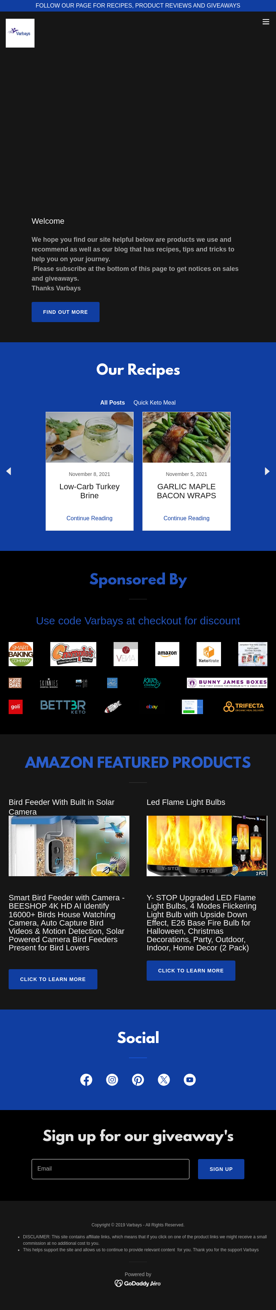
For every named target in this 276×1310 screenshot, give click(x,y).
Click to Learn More (53, 979)
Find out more (65, 312)
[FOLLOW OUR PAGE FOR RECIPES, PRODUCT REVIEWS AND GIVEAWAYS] (138, 5)
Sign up (221, 1169)
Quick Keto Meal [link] (155, 403)
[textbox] (110, 1169)
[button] (266, 21)
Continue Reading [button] (89, 518)
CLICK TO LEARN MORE (191, 970)
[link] (20, 21)
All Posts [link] (112, 403)
